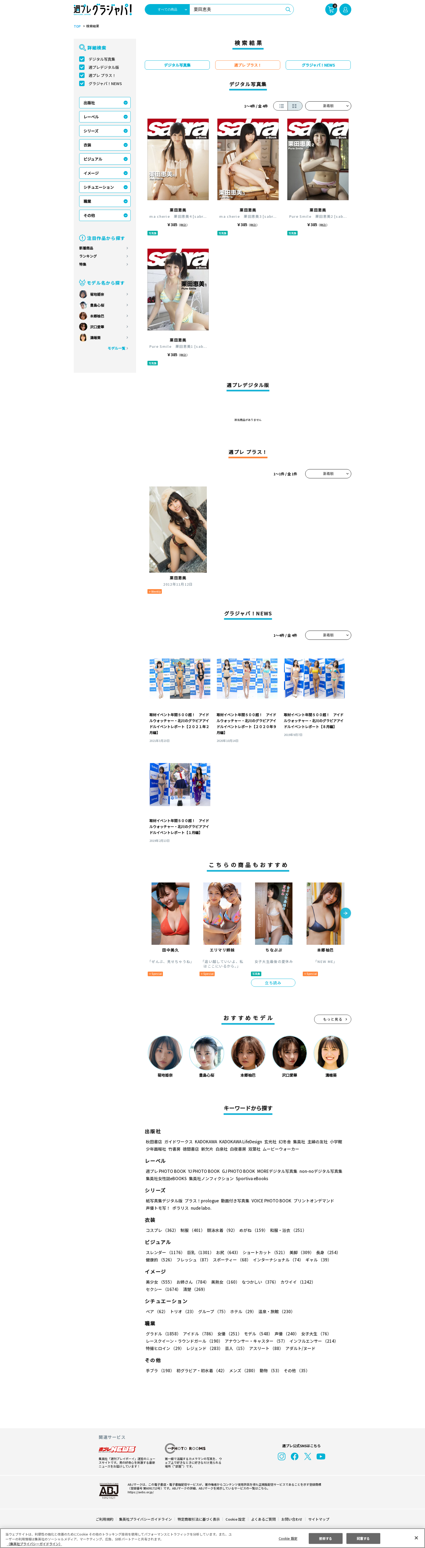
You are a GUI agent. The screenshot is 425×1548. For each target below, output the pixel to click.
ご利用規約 (105, 1519)
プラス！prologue (201, 1200)
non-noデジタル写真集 (317, 1171)
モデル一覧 (116, 348)
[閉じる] (416, 1538)
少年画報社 (156, 1149)
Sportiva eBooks (250, 1178)
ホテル (242, 1311)
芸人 (235, 1348)
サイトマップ (318, 1519)
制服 (192, 1230)
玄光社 (269, 1141)
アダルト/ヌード (299, 1348)
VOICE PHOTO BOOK (270, 1200)
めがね (252, 1230)
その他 (89, 215)
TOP (77, 26)
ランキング (88, 256)
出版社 (89, 102)
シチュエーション (98, 187)
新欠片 (207, 1149)
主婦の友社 (317, 1141)
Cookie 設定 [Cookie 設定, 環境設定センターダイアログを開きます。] (288, 1538)
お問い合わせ (291, 1519)
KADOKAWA (206, 1141)
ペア (157, 1311)
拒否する (325, 1538)
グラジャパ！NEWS (105, 83)
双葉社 (254, 1149)
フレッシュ (193, 1260)
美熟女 (224, 1282)
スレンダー (165, 1252)
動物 (269, 1370)
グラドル (163, 1333)
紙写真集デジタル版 (164, 1200)
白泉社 (221, 1149)
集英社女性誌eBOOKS (166, 1178)
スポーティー (231, 1260)
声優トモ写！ (158, 1208)
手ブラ (160, 1370)
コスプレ (162, 1230)
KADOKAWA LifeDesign (240, 1141)
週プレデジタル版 (104, 67)
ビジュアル (92, 159)
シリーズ (90, 131)
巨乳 (199, 1252)
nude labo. (201, 1208)
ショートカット (263, 1252)
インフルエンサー (313, 1341)
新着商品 (86, 248)
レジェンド (204, 1348)
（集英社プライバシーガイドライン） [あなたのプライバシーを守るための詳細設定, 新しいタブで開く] (34, 1543)
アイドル (198, 1333)
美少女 (160, 1282)
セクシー (332, 1282)
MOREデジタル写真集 (274, 1171)
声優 (285, 1333)
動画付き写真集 (234, 1200)
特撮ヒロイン (165, 1348)
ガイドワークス (178, 1141)
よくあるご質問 (263, 1519)
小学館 (335, 1141)
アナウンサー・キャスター (255, 1341)
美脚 (299, 1252)
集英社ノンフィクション (210, 1178)
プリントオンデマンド (311, 1200)
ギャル (317, 1260)
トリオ (182, 1311)
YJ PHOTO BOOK (202, 1171)
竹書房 (174, 1149)
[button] (345, 913)
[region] (212, 1538)
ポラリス (180, 1208)
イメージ (91, 173)
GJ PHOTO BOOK (236, 1171)
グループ (212, 1311)
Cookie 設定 (235, 1519)
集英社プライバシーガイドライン (145, 1519)
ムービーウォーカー (281, 1149)
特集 (82, 264)
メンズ (242, 1370)
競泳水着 (221, 1230)
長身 (325, 1252)
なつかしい (258, 1282)
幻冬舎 (284, 1141)
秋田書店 (154, 1141)
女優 (228, 1333)
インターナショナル (277, 1260)
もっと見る (333, 1019)
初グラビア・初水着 (201, 1370)
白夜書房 (238, 1149)
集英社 (298, 1141)
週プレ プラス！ (102, 75)
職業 (87, 201)
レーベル (91, 116)
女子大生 (314, 1333)
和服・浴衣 (286, 1230)
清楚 (158, 1289)
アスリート (265, 1348)
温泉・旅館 (275, 1311)
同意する (363, 1538)
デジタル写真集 (102, 59)
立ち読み (273, 982)
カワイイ (296, 1282)
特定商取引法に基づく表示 (199, 1519)
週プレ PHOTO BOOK (165, 1171)
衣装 (87, 145)
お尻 (227, 1252)
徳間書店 (191, 1149)
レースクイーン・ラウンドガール (184, 1341)
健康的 (160, 1260)
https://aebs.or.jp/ (140, 1492)
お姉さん (192, 1282)
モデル (257, 1333)
